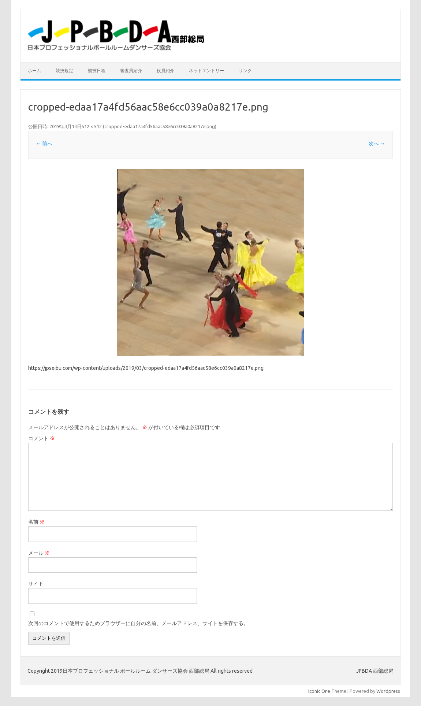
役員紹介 (165, 70)
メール (39, 553)
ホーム (34, 70)
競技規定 (64, 70)
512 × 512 (92, 126)
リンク (245, 70)
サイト (36, 584)
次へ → (377, 143)
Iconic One (319, 691)
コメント (41, 438)
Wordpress (388, 691)
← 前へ (44, 143)
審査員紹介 (131, 70)
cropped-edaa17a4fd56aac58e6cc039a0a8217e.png (159, 126)
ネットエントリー (206, 70)
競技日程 (96, 70)
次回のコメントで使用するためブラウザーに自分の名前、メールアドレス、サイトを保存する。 (138, 623)
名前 (36, 522)
